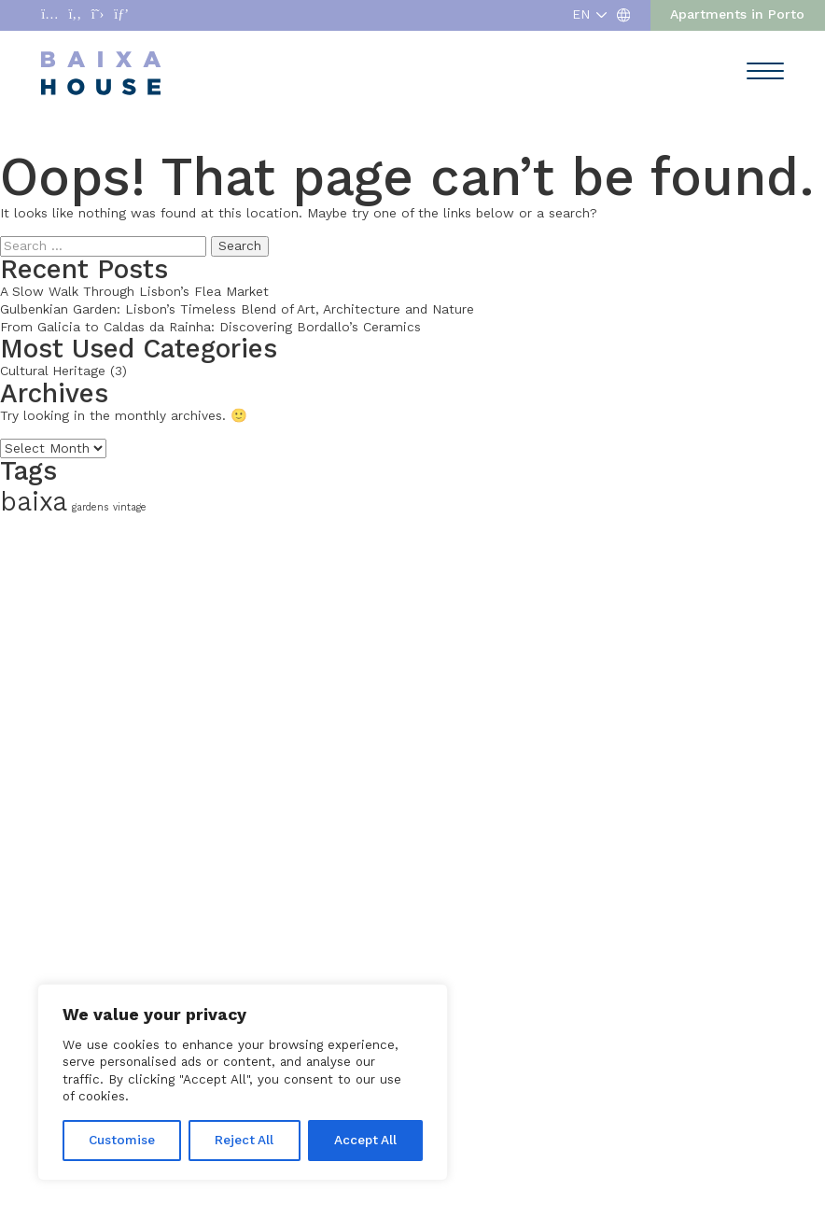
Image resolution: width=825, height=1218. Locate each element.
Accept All (365, 1140)
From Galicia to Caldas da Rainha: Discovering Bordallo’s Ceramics (210, 327)
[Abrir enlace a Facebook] (74, 15)
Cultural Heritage (52, 371)
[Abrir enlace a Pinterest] (121, 15)
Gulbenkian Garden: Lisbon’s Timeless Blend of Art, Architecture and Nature (237, 309)
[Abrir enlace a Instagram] (49, 15)
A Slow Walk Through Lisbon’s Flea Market (134, 292)
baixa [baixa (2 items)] (33, 501)
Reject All (244, 1140)
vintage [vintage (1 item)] (130, 507)
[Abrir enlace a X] (98, 15)
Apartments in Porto (737, 14)
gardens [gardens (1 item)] (90, 507)
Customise (122, 1140)
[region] (242, 1082)
